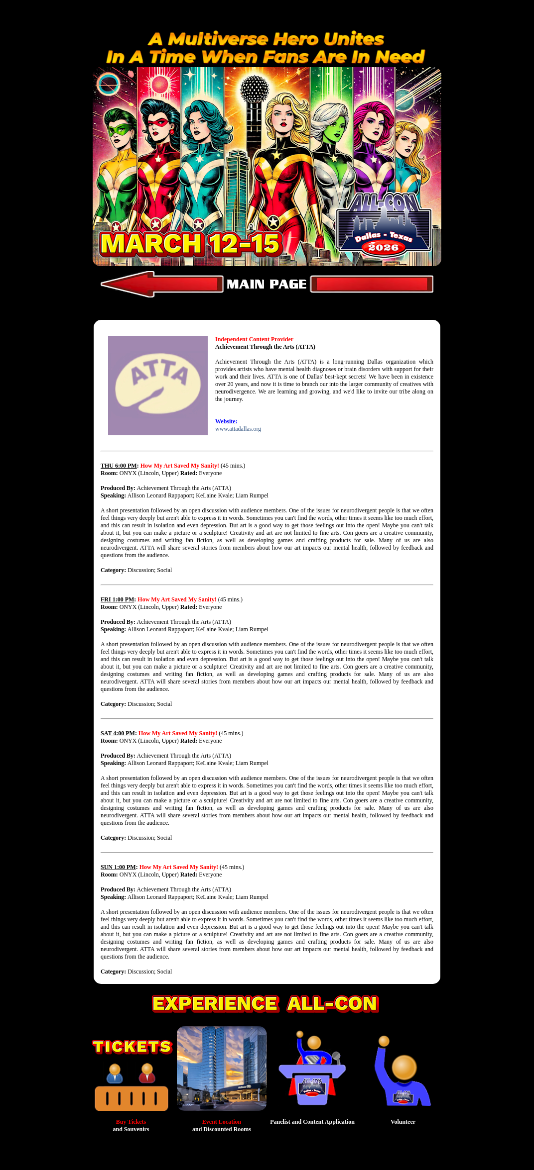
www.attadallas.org (238, 428)
